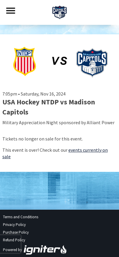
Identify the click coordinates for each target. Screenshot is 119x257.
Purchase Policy (16, 232)
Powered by (35, 249)
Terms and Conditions (20, 216)
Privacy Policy (14, 224)
